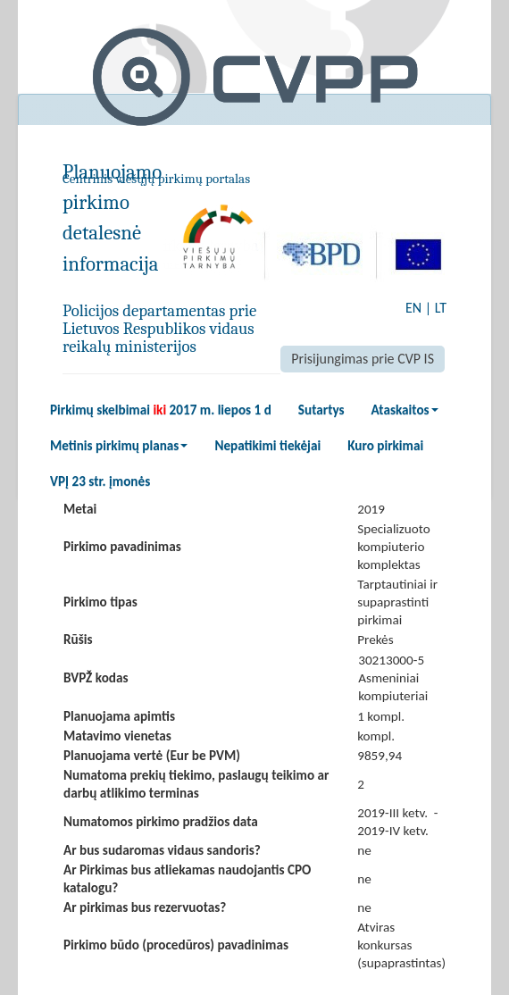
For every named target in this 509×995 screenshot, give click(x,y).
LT (440, 307)
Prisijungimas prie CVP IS (362, 358)
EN (413, 307)
